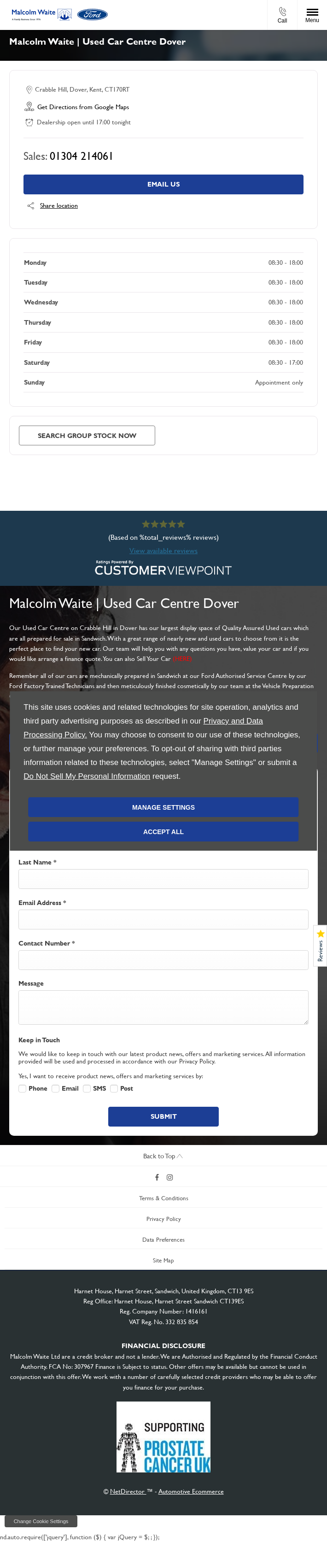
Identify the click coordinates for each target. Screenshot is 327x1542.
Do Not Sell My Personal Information (86, 776)
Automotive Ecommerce (191, 1491)
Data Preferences (163, 1239)
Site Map (163, 1260)
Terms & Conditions (163, 1198)
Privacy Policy (163, 1218)
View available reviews (163, 550)
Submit (164, 1116)
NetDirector (128, 1491)
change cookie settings (41, 1521)
